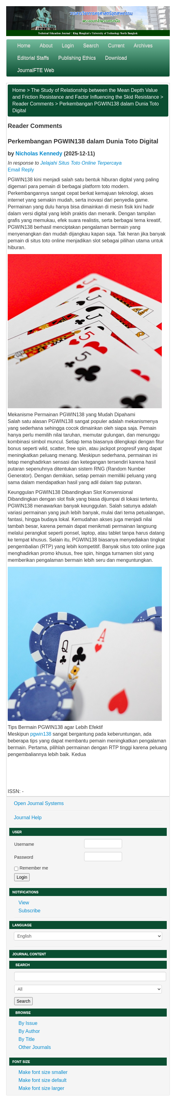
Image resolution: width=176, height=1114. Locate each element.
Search (91, 45)
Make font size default (42, 1080)
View (23, 902)
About (46, 45)
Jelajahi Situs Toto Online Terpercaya (81, 163)
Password (23, 857)
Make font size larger (41, 1088)
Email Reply (21, 169)
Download (116, 57)
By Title (26, 1039)
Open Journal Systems (39, 803)
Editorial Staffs (33, 57)
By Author (29, 1031)
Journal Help (28, 817)
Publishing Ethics (77, 57)
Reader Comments (33, 103)
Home (24, 45)
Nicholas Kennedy (38, 153)
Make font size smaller (43, 1072)
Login (68, 45)
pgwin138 (40, 734)
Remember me (33, 867)
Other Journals (34, 1047)
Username (24, 844)
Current (116, 45)
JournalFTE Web (35, 70)
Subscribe (29, 910)
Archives (143, 45)
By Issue (27, 1023)
